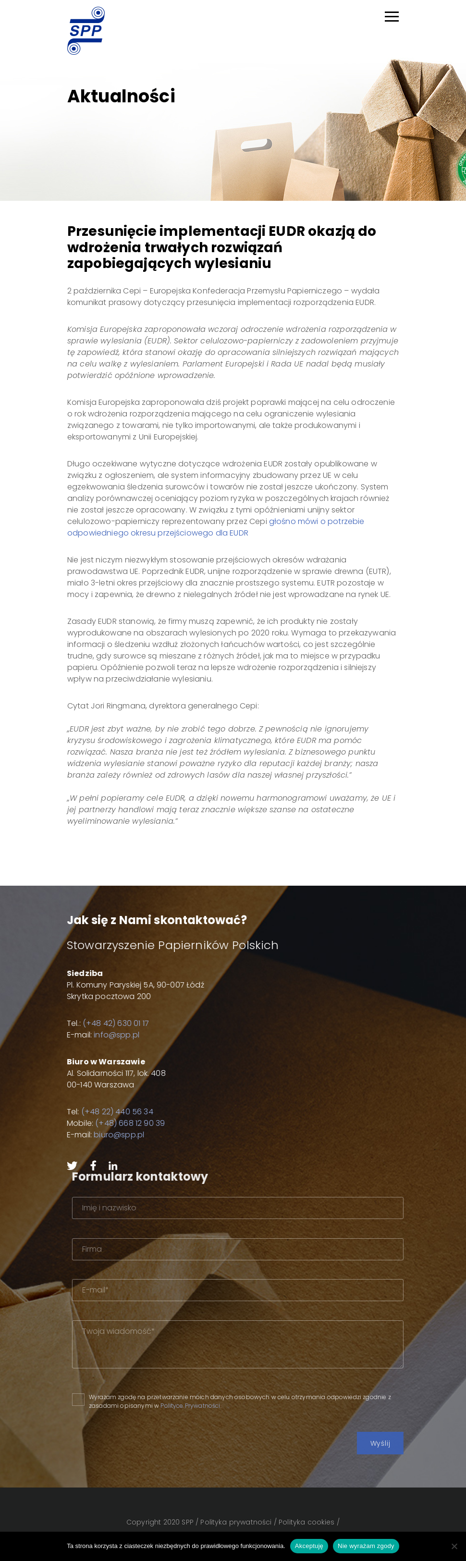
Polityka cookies (307, 1522)
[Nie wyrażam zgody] (454, 1546)
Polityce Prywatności (227, 1406)
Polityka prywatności (235, 1522)
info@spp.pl (100, 1034)
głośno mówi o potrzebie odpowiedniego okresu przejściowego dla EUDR (216, 527)
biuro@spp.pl (102, 1134)
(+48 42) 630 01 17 (99, 1023)
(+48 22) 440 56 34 (100, 1111)
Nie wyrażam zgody (366, 1545)
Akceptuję (309, 1545)
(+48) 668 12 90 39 (113, 1123)
